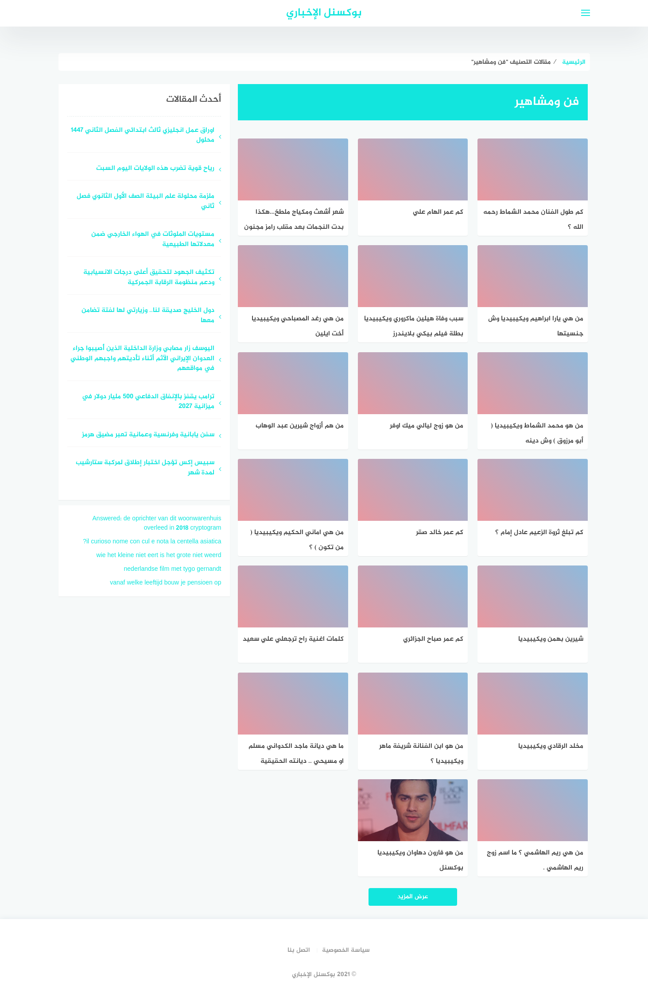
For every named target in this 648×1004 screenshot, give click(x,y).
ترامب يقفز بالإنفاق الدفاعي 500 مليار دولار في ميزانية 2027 (148, 402)
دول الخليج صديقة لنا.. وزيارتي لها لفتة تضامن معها (147, 316)
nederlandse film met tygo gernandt (172, 569)
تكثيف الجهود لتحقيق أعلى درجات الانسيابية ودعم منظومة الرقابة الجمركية (148, 278)
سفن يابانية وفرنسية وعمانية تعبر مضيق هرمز (148, 435)
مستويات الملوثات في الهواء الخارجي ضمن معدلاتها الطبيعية (152, 240)
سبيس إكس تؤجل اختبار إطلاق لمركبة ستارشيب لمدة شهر (145, 468)
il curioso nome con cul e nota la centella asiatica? (152, 542)
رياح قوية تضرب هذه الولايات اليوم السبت (155, 169)
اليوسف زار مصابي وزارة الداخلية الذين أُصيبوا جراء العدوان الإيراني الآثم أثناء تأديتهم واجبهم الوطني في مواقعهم (142, 359)
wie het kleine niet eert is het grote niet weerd (159, 555)
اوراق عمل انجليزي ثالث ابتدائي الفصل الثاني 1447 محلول (142, 136)
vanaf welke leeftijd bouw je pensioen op (165, 583)
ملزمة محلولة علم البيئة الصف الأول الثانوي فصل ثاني (145, 202)
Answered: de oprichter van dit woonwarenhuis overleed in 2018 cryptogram (157, 523)
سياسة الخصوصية (346, 950)
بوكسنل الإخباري (324, 13)
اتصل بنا (298, 950)
